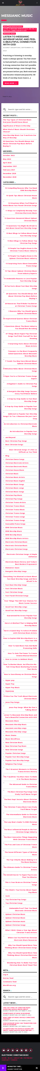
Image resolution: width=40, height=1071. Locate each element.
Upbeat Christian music (15, 921)
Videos (14, 1060)
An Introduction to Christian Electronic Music (20, 425)
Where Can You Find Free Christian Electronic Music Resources (22, 939)
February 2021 (9, 170)
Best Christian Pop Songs (16, 441)
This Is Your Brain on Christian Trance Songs (21, 883)
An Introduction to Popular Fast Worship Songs (23, 432)
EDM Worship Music (15, 26)
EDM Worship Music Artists (16, 538)
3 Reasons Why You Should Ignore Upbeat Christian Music (22, 312)
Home (4, 1058)
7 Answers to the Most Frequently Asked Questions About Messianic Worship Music (22, 353)
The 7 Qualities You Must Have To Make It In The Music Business (20, 778)
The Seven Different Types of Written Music (21, 853)
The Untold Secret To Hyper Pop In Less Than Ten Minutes (20, 876)
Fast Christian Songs (14, 592)
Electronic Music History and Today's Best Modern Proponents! (21, 563)
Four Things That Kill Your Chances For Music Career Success (20, 602)
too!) (7, 896)
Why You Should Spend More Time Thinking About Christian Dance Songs (21, 946)
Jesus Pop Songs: (12, 702)
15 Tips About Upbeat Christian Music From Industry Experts (21, 272)
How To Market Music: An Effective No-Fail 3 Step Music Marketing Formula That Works (20, 666)
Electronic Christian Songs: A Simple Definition (22, 555)
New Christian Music (14, 742)
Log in (5, 974)
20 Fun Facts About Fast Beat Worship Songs (21, 287)
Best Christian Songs (14, 444)
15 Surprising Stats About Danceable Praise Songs (21, 264)
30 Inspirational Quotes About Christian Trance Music (20, 320)
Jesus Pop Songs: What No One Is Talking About (23, 708)
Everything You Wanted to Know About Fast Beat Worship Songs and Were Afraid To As (20, 578)
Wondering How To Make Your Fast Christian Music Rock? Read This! (22, 964)
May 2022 (7, 159)
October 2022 (9, 155)
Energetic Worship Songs (16, 571)
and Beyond (10, 437)
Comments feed (10, 982)
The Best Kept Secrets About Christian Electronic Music (20, 800)
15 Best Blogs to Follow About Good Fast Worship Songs (21, 234)
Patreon (28, 1058)
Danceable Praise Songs (15, 524)
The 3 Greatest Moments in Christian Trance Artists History (21, 770)
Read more (11, 83)
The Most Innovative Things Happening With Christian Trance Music (20, 838)
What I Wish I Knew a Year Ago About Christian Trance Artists (21, 931)
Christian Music (11, 474)
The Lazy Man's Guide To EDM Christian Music (20, 823)
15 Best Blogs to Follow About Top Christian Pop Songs (22, 242)
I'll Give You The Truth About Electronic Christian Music (20, 697)
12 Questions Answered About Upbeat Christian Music (20, 219)
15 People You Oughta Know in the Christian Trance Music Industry (22, 249)
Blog (5, 26)
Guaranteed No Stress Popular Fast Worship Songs (22, 616)
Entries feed (8, 978)
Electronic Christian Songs (16, 549)
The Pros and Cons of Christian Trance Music (20, 845)
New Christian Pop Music (15, 746)
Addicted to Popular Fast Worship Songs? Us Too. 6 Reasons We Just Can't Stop (20, 416)
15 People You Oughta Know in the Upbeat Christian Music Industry (22, 257)
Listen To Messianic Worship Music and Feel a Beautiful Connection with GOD (20, 29)
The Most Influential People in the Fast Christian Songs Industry (20, 830)
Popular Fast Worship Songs (17, 757)
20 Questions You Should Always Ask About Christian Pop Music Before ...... (18, 1029)
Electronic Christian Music (16, 542)
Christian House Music (14, 470)
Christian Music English (15, 481)
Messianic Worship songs (16, 732)
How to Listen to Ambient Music (19, 659)
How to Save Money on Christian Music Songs (20, 675)
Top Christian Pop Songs (15, 899)
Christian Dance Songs (14, 459)
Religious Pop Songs (13, 764)
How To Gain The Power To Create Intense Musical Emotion (22, 654)
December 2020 (9, 173)
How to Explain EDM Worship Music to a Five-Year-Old (20, 639)
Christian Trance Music (15, 506)
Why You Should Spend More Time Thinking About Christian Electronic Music (22, 955)
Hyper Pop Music (12, 687)
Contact (6, 1060)
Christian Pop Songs (14, 499)
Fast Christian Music (14, 588)
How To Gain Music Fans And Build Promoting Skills (22, 647)
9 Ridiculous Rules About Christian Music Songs (20, 370)
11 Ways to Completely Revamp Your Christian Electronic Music (21, 211)
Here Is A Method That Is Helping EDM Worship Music (21, 624)
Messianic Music (9, 33)
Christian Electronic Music (16, 466)
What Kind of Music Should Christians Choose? (19, 1018)
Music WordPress (12, 739)
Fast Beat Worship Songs (16, 585)
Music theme (10, 735)
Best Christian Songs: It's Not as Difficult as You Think (23, 451)
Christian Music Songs (14, 484)
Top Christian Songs (14, 903)
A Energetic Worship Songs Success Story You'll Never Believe (22, 392)
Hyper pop (9, 680)
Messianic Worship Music (15, 724)
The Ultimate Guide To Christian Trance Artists (20, 868)
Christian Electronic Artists (17, 463)
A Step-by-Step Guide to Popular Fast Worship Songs (21, 407)
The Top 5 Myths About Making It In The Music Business (21, 861)
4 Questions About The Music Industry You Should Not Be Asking (20, 327)
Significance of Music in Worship (16, 126)
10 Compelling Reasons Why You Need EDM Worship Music (21, 189)
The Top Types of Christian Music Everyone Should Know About (17, 1008)
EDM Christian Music (14, 527)
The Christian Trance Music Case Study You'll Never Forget (20, 808)
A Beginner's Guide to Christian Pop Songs (22, 385)
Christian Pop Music (13, 495)
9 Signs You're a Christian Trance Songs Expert (20, 377)
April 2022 (7, 163)
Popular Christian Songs (15, 753)
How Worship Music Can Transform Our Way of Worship (19, 1024)
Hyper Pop (9, 684)
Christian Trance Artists (15, 502)
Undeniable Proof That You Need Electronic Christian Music (23, 909)
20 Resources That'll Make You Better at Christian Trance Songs (21, 304)
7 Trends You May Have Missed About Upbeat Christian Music (21, 362)
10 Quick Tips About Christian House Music (21, 196)
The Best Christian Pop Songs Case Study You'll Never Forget (22, 793)
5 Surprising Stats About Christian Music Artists (22, 345)
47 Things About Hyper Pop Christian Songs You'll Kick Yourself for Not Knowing (21, 336)
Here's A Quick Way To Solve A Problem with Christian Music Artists (20, 632)
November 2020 (9, 177)
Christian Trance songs (15, 517)
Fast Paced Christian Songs (16, 596)
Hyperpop (9, 691)
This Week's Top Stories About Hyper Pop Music (21, 891)
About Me (18, 1058)
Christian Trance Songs (15, 513)
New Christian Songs (14, 750)
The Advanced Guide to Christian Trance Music (23, 785)
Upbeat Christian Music (15, 914)
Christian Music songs (14, 488)
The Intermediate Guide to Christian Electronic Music (21, 815)
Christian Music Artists (15, 477)
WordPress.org (9, 985)
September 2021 (10, 166)
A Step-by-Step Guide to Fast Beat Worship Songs (22, 400)
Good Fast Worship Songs (16, 610)
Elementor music (12, 568)
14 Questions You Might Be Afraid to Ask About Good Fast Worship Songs (21, 227)
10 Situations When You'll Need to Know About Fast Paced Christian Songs (20, 204)
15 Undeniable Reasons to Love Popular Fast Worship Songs (20, 279)
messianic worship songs (15, 728)
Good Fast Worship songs (16, 607)
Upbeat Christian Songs (15, 925)
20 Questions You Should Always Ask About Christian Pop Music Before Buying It (18, 143)
